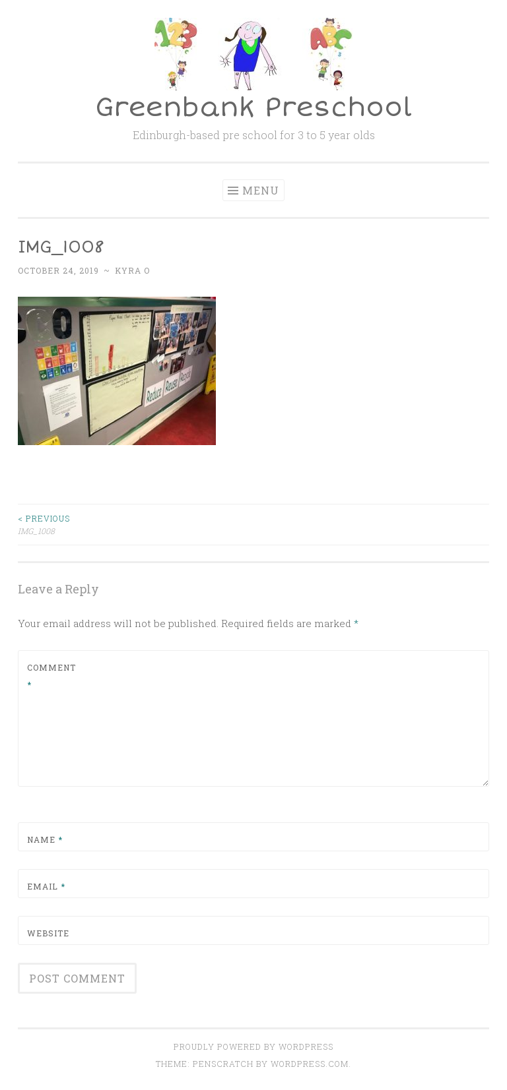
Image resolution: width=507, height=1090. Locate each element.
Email (46, 886)
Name (45, 839)
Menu (260, 190)
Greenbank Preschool (253, 108)
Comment (51, 676)
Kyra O (132, 270)
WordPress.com (310, 1063)
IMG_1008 (136, 523)
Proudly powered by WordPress (253, 1046)
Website (48, 933)
